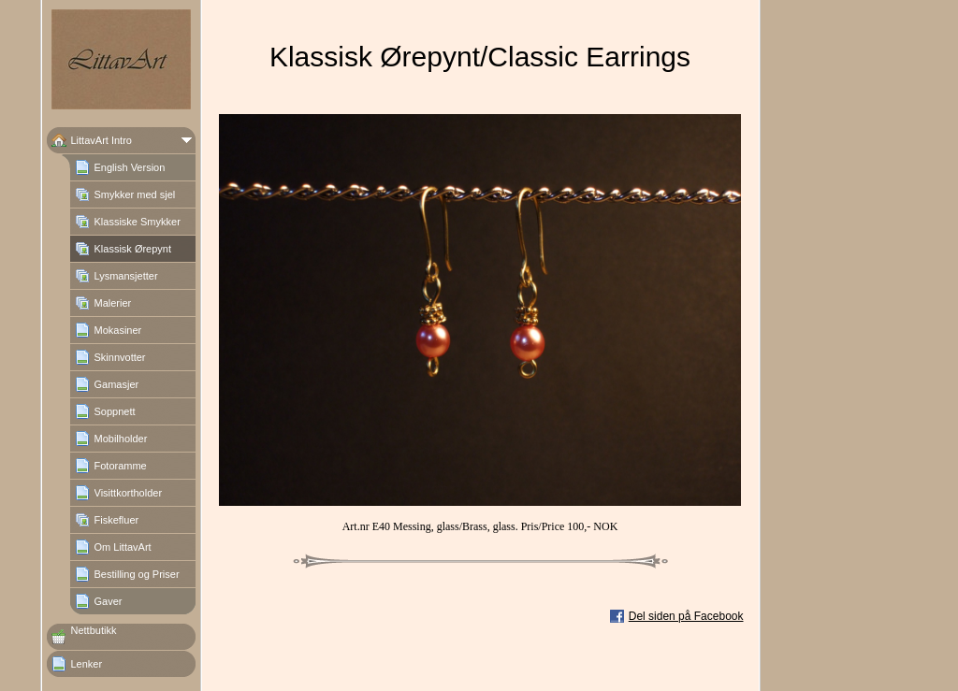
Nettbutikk (94, 630)
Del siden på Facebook (686, 616)
